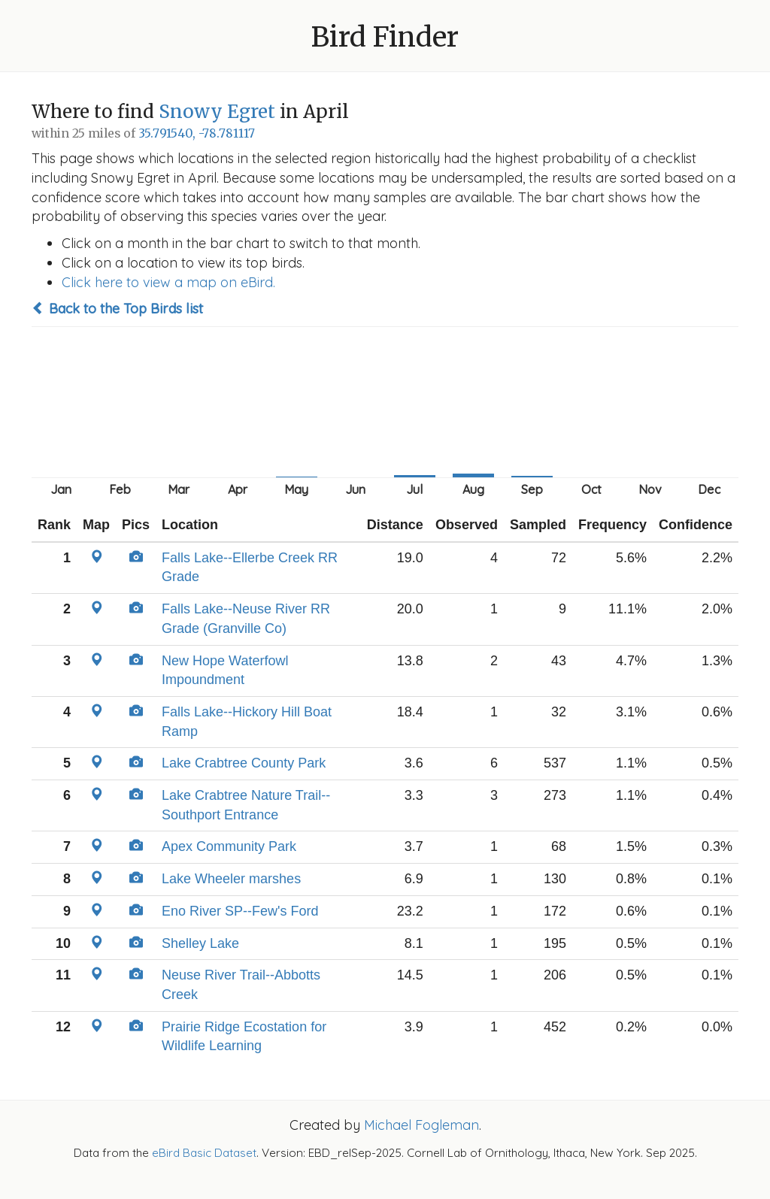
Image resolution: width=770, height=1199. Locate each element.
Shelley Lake (200, 943)
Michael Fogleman (421, 1125)
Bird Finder (385, 37)
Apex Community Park (229, 846)
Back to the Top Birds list (117, 308)
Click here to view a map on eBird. (168, 282)
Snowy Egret (217, 111)
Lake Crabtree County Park (244, 763)
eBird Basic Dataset (204, 1153)
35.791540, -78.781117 (196, 133)
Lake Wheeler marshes (231, 878)
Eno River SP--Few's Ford (240, 911)
